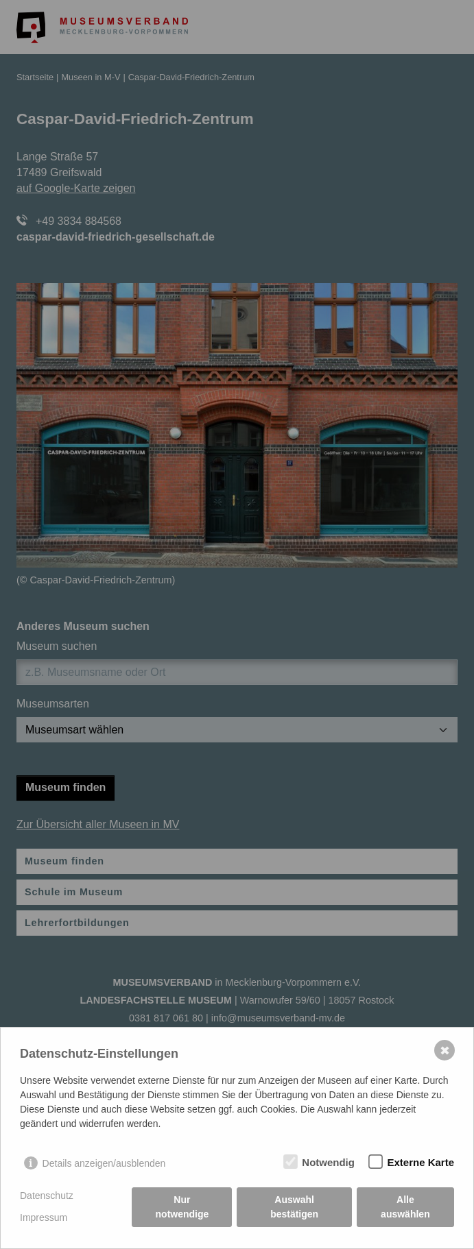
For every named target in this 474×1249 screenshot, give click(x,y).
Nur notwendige (182, 1207)
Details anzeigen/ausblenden (104, 1163)
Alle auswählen (405, 1207)
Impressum (43, 1217)
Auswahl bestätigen (294, 1207)
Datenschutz (46, 1195)
